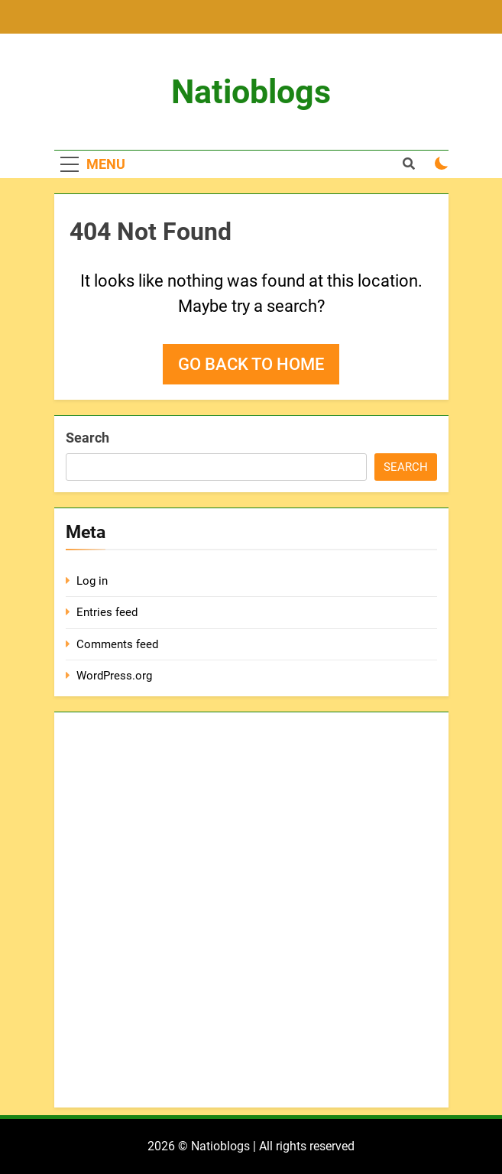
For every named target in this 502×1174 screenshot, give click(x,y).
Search (87, 438)
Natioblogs (251, 92)
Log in (92, 581)
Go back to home (251, 364)
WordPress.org (114, 676)
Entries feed (107, 612)
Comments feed (117, 644)
